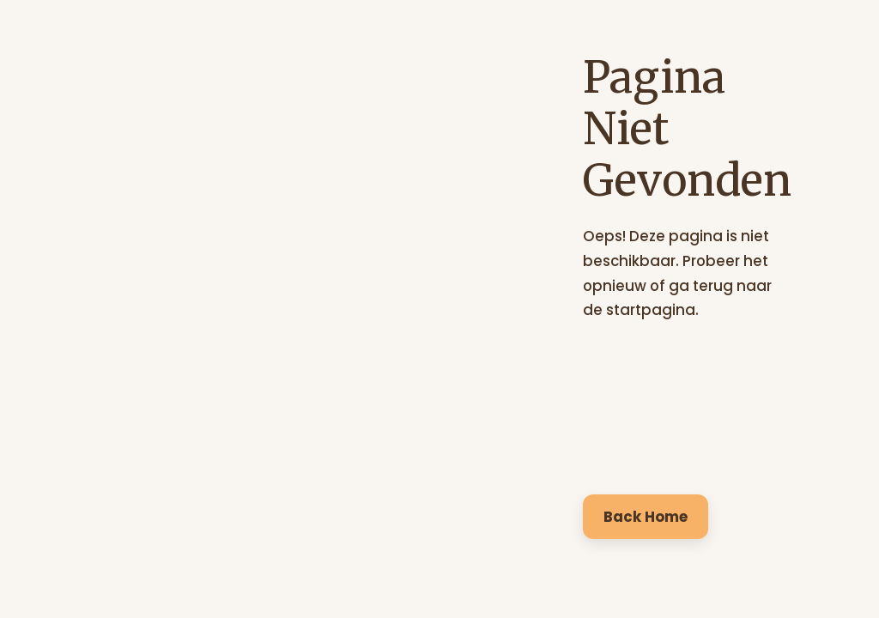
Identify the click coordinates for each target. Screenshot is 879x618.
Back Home (645, 516)
